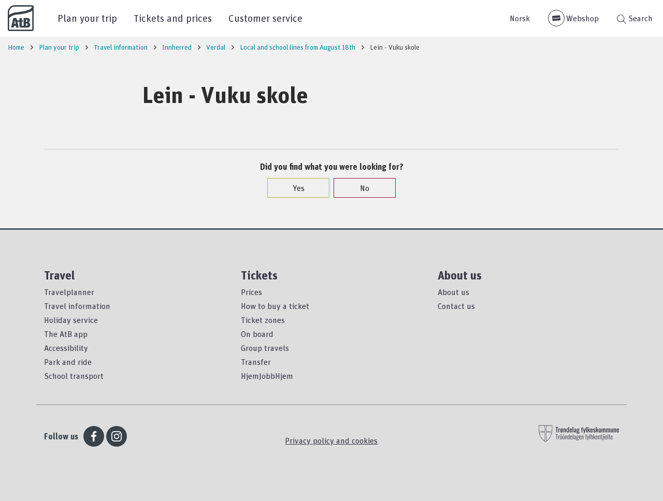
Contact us (456, 306)
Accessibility (66, 348)
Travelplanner (69, 292)
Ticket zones (263, 320)
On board (257, 334)
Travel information (77, 306)
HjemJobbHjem (267, 376)
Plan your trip (87, 17)
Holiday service (71, 320)
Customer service (265, 17)
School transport (74, 376)
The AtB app (66, 334)
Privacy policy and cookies (331, 440)
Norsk (520, 18)
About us (453, 292)
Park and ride (68, 362)
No (359, 188)
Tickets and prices (173, 17)
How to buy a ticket (275, 306)
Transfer (256, 362)
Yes (293, 188)
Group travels (265, 348)
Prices (251, 292)
